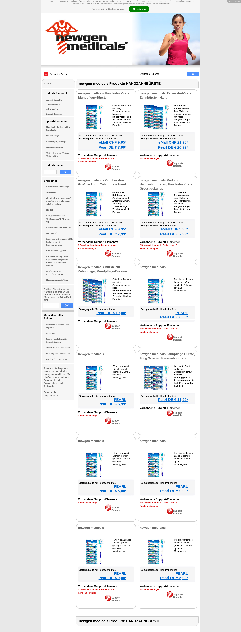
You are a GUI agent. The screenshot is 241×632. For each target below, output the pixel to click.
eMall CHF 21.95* (173, 142)
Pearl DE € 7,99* (112, 147)
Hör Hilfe (50, 210)
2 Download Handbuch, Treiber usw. (157, 245)
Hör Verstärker (52, 233)
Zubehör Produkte (54, 114)
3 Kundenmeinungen (88, 502)
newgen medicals (153, 267)
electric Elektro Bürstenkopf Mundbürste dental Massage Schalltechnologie (58, 201)
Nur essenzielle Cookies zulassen (108, 9)
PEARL (181, 313)
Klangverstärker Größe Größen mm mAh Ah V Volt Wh (58, 219)
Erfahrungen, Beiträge (56, 142)
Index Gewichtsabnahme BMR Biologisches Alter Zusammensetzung (59, 242)
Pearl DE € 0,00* (174, 317)
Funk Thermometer (58, 353)
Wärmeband (51, 192)
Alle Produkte (52, 109)
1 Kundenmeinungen (88, 415)
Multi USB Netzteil (56, 359)
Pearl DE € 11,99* (173, 400)
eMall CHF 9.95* (112, 142)
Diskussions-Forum (54, 147)
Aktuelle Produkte (54, 100)
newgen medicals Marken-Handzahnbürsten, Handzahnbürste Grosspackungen (166, 184)
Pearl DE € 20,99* (173, 147)
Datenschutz (164, 4)
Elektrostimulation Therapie (58, 227)
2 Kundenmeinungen (150, 158)
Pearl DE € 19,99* (111, 313)
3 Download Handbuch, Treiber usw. (95, 158)
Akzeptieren (139, 9)
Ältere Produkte (53, 104)
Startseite (145, 74)
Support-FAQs (52, 136)
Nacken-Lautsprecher (58, 347)
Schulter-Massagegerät (56, 251)
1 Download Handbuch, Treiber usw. (95, 245)
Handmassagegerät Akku (57, 280)
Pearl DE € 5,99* (112, 404)
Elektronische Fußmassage (57, 187)
